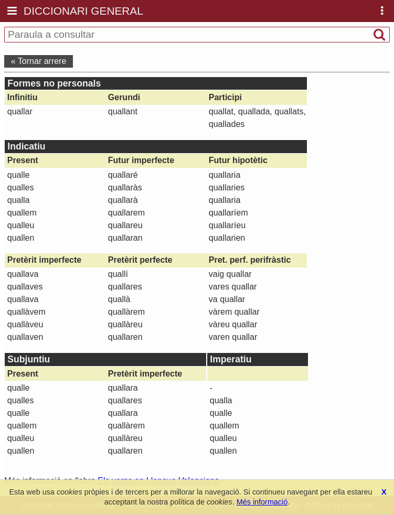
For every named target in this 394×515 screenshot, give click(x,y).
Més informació (262, 502)
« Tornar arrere (39, 61)
